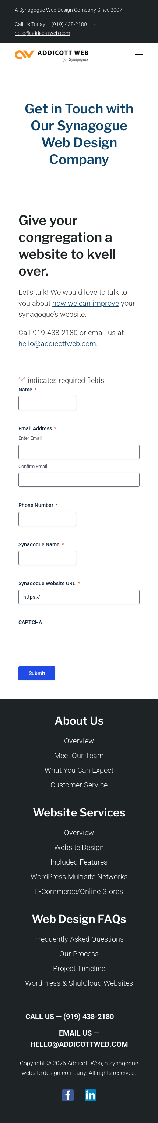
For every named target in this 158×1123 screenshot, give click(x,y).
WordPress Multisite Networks (79, 876)
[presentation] (74, 643)
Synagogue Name (41, 544)
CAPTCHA (30, 622)
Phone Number (37, 505)
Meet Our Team (79, 755)
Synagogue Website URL (49, 583)
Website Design (79, 847)
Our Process (79, 953)
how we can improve (85, 303)
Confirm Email (32, 466)
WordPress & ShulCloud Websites (79, 983)
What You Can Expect (79, 770)
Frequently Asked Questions (79, 939)
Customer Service (79, 784)
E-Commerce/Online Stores (79, 891)
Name (27, 390)
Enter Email (30, 438)
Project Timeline (79, 968)
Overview (79, 740)
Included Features (79, 862)
